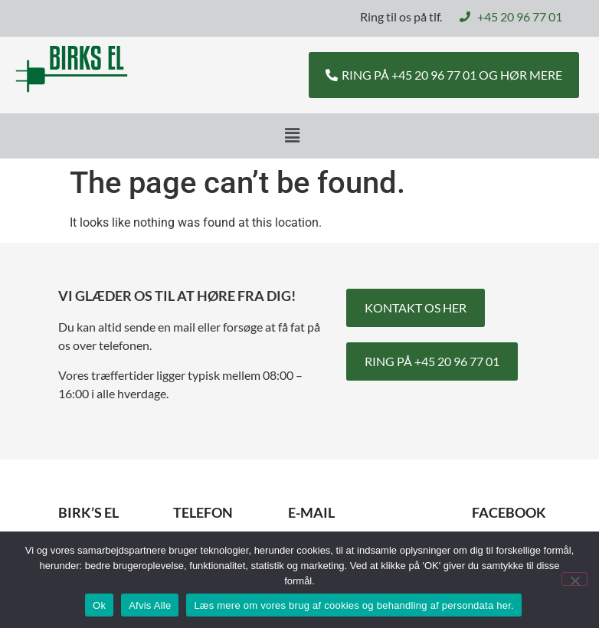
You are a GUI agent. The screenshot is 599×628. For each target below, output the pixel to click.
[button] (292, 135)
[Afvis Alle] (574, 579)
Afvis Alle (150, 605)
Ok (99, 605)
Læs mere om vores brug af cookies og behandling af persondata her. (354, 605)
